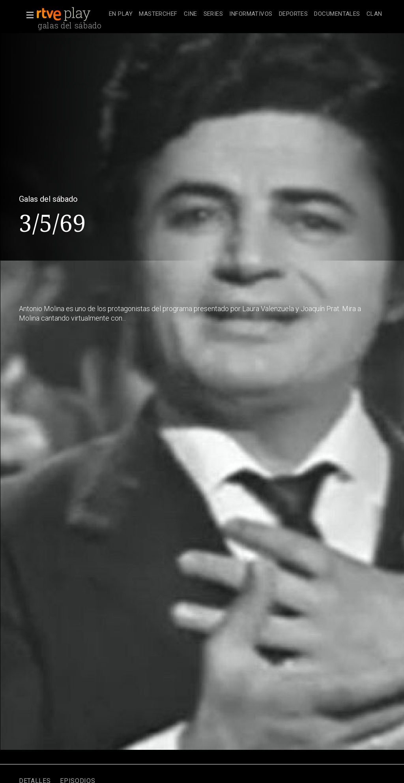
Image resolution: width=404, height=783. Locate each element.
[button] (27, 15)
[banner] (71, 14)
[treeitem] (121, 14)
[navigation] (245, 14)
